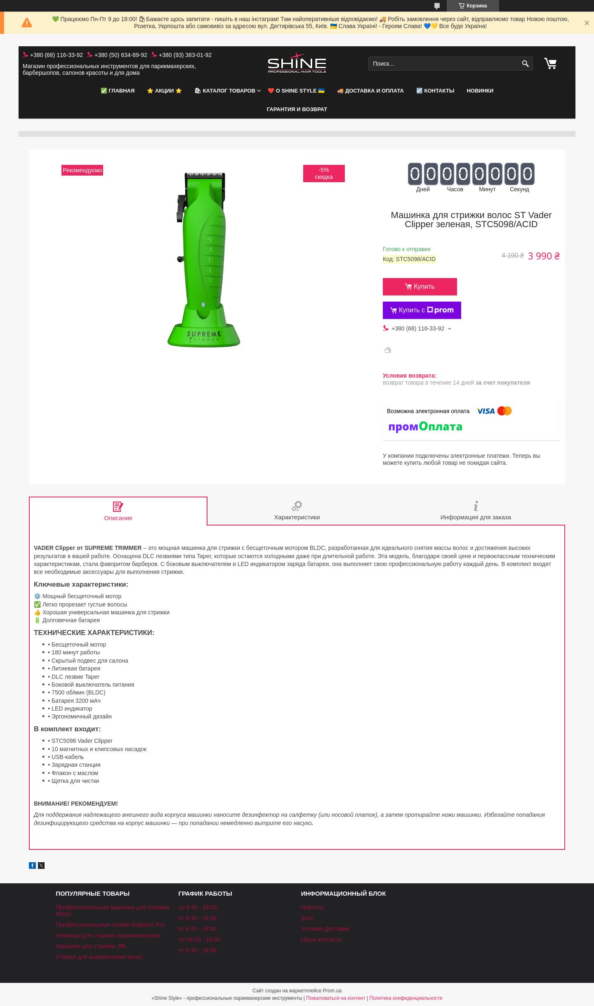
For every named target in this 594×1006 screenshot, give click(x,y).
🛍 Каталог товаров (224, 91)
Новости (312, 907)
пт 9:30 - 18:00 (197, 918)
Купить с (426, 310)
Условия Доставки (325, 928)
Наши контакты (321, 939)
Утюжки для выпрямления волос (99, 957)
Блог (307, 918)
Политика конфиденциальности (406, 998)
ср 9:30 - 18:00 (197, 907)
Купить (424, 286)
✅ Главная (118, 91)
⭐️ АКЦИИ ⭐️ (164, 91)
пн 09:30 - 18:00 (199, 939)
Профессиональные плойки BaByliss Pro (110, 924)
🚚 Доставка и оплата (370, 91)
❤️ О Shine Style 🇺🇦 (296, 91)
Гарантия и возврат (297, 109)
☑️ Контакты (435, 91)
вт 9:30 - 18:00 (197, 928)
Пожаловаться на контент (335, 998)
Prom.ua (332, 991)
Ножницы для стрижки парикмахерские (108, 935)
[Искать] (525, 63)
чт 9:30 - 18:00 (197, 950)
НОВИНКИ (480, 91)
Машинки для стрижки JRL (91, 946)
